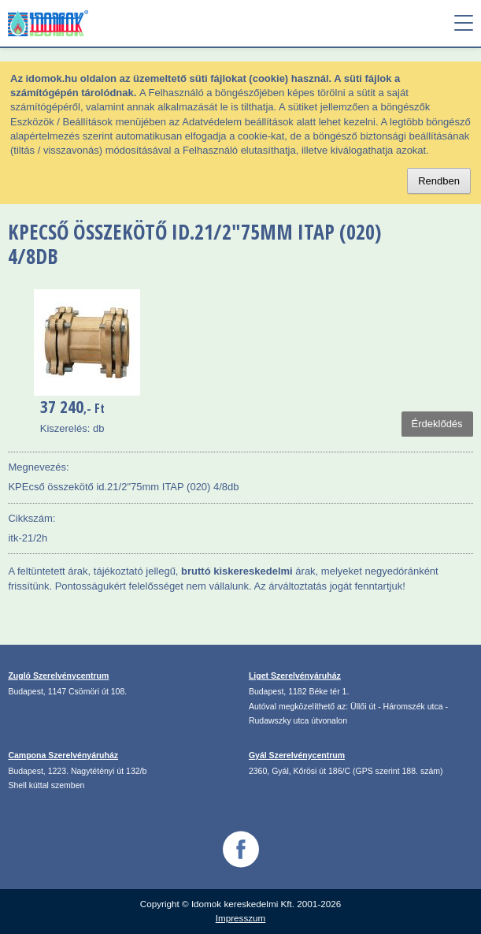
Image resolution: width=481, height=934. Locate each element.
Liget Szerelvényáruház (295, 675)
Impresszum (241, 918)
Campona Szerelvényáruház (63, 755)
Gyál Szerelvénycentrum (297, 755)
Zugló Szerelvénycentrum (58, 675)
